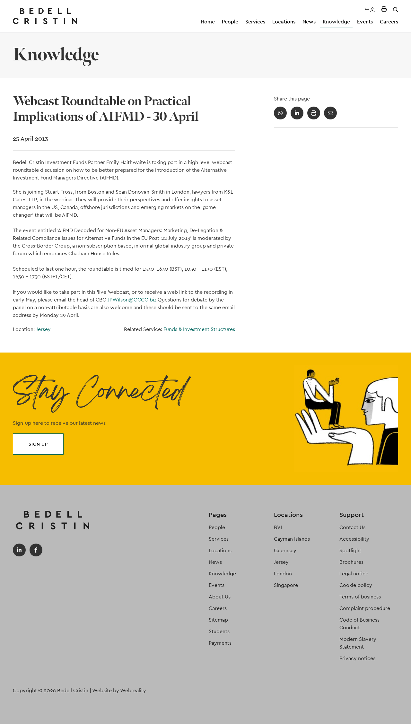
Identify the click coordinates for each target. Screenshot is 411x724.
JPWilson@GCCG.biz (132, 299)
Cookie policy (355, 585)
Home (208, 21)
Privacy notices (357, 658)
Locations (283, 21)
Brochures (351, 562)
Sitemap (218, 619)
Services (255, 21)
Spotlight (350, 550)
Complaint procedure (364, 608)
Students (219, 631)
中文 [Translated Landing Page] (370, 9)
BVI (278, 527)
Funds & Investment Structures (199, 329)
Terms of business (360, 596)
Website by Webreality (119, 690)
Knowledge (336, 21)
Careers (389, 21)
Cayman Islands (292, 539)
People (230, 21)
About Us (220, 596)
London (283, 573)
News (309, 21)
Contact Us (352, 527)
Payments (220, 643)
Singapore (286, 585)
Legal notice (353, 573)
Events (365, 21)
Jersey (43, 329)
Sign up (38, 444)
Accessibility (354, 539)
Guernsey (285, 550)
